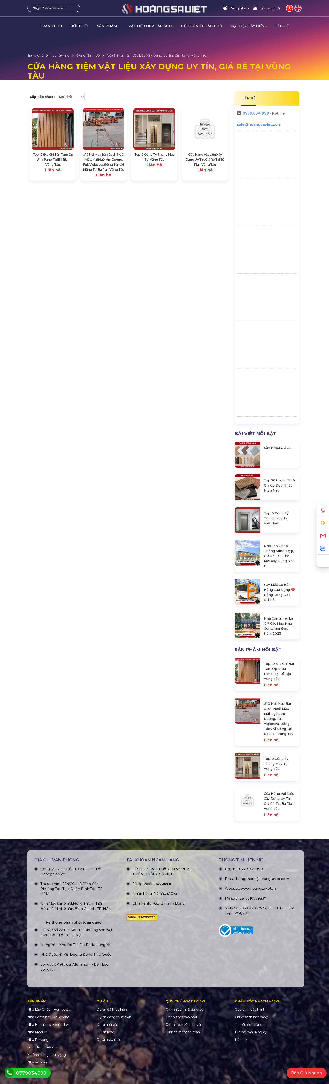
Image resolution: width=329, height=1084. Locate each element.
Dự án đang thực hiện (114, 1017)
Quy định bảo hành (250, 1010)
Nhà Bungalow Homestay (48, 1025)
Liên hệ (281, 26)
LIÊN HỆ (248, 98)
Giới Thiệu (79, 26)
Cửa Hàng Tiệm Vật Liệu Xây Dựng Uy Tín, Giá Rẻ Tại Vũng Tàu (156, 55)
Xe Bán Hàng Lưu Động (46, 1055)
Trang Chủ (51, 26)
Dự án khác (106, 1032)
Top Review (60, 55)
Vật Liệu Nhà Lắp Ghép (151, 26)
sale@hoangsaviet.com (259, 124)
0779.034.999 (256, 113)
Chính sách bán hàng (251, 1017)
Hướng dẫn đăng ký (251, 1032)
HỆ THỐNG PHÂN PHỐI (202, 26)
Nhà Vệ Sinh (37, 1062)
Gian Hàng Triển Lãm (44, 1047)
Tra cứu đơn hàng (249, 1025)
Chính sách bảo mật (181, 1017)
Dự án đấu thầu (109, 1040)
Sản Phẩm (109, 26)
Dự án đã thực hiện (112, 1010)
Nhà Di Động (37, 1040)
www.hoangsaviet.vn (258, 888)
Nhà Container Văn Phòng (48, 1017)
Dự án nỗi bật (107, 1025)
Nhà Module (37, 1032)
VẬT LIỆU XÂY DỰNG (249, 26)
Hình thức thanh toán (183, 1032)
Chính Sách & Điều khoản (186, 1010)
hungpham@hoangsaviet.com (262, 878)
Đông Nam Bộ (88, 55)
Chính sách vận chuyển (184, 1025)
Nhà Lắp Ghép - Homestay (48, 1010)
